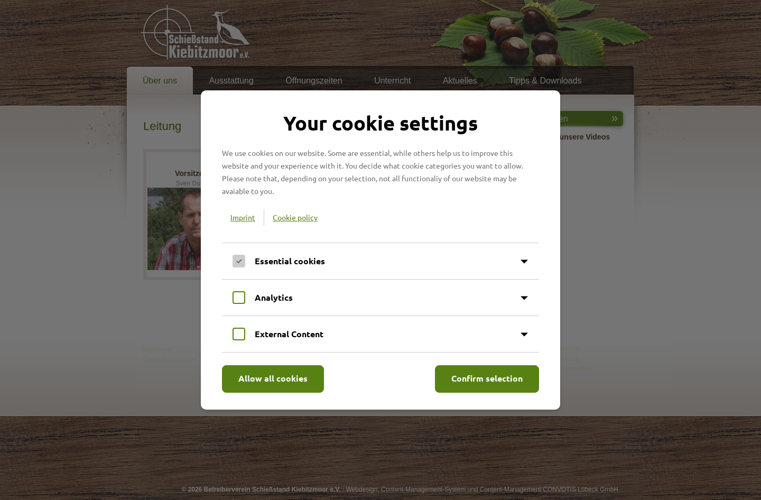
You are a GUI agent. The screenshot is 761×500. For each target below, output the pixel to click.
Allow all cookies (273, 378)
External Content (289, 333)
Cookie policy (295, 217)
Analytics (274, 297)
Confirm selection (487, 378)
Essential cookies (290, 260)
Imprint (242, 217)
